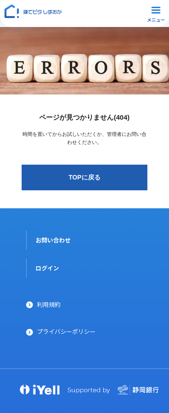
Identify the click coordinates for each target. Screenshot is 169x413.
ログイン (47, 268)
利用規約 (48, 304)
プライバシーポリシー (66, 331)
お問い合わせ (53, 240)
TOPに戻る (84, 177)
